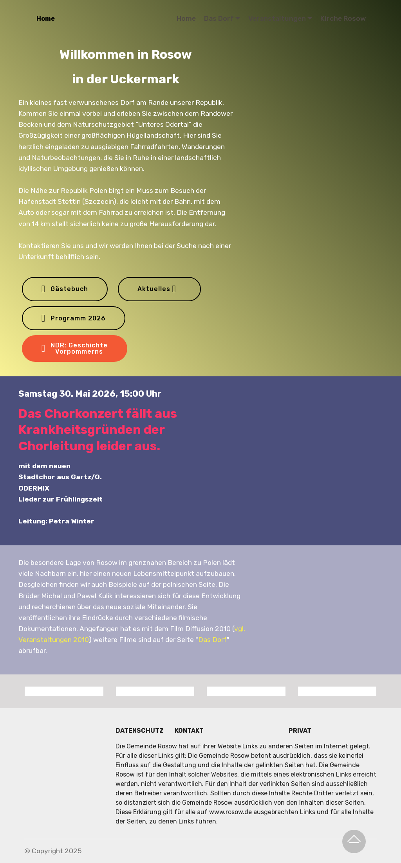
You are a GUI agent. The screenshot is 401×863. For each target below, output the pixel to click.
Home (45, 18)
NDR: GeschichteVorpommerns (75, 348)
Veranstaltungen (277, 18)
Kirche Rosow (343, 18)
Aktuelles (156, 289)
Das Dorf (219, 18)
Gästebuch (65, 289)
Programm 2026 (74, 318)
